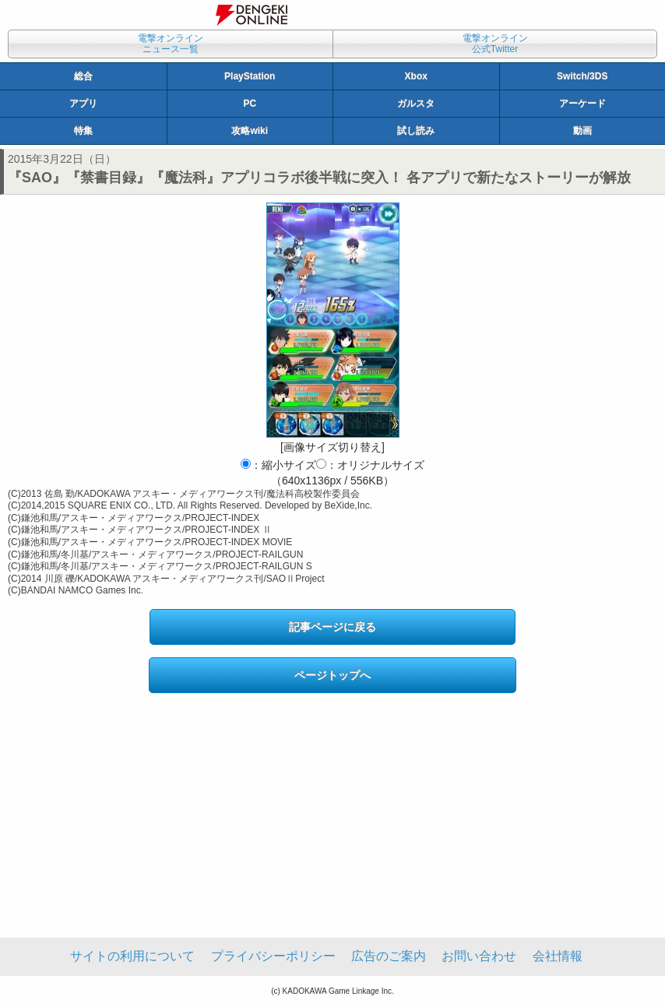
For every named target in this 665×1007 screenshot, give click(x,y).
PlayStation (249, 76)
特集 (83, 130)
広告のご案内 (388, 956)
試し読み (416, 130)
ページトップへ (332, 675)
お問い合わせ (479, 956)
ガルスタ (416, 103)
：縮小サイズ (278, 465)
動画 (582, 130)
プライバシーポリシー (273, 956)
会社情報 (557, 956)
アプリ (83, 103)
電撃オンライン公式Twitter (495, 44)
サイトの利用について (132, 956)
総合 (83, 76)
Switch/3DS (582, 76)
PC (249, 103)
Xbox (416, 76)
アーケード (582, 103)
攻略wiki (249, 130)
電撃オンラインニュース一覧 (170, 44)
